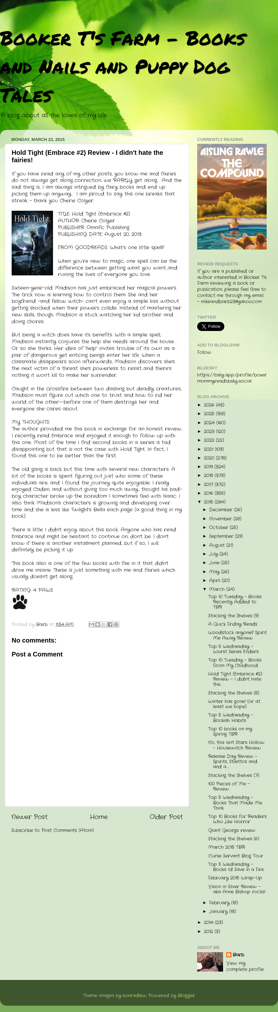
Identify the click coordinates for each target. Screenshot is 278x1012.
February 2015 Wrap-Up (235, 878)
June (215, 563)
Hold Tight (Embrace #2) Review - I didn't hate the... (235, 679)
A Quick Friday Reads (232, 624)
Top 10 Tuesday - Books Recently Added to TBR (235, 602)
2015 (209, 502)
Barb (238, 955)
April (215, 581)
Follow (204, 352)
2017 (209, 485)
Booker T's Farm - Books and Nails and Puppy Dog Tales (122, 66)
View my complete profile (245, 966)
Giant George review (231, 830)
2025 (210, 414)
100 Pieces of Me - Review (229, 786)
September (222, 536)
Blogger (186, 996)
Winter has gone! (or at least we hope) (234, 704)
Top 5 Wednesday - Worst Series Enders (233, 649)
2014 (209, 923)
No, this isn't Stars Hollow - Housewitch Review (236, 745)
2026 (210, 405)
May (215, 572)
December (221, 510)
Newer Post (29, 817)
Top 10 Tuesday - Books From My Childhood (235, 662)
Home (99, 817)
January (219, 912)
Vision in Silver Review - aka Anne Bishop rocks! (236, 889)
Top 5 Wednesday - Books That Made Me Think (235, 802)
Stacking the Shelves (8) (233, 693)
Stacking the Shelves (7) (233, 775)
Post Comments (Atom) (68, 830)
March (217, 589)
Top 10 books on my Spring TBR (230, 731)
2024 (210, 423)
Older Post (166, 817)
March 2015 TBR (226, 847)
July (214, 554)
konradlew (134, 996)
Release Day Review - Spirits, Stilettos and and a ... (232, 761)
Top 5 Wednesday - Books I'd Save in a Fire (236, 867)
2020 (210, 458)
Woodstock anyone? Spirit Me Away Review (237, 635)
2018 (209, 476)
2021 (209, 449)
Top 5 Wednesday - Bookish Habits (230, 717)
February (220, 903)
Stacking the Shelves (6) (233, 839)
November (221, 519)
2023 (210, 432)
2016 (209, 493)
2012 (209, 932)
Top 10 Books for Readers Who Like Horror (237, 819)
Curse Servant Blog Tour (235, 856)
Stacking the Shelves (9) (233, 616)
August (217, 545)
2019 (209, 467)
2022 (210, 440)
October (219, 528)
